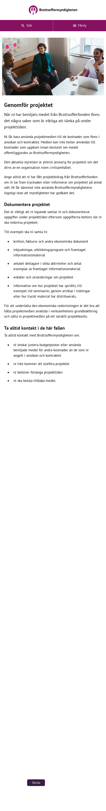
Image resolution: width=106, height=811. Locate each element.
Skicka (36, 783)
